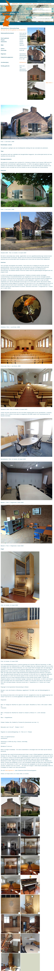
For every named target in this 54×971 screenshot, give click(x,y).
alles (34, 17)
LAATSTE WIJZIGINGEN (44, 3)
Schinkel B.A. (23, 62)
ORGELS (35, 3)
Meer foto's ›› (49, 82)
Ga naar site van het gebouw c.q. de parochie (13, 29)
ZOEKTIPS (15, 3)
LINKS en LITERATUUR (25, 3)
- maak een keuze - (38, 8)
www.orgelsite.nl (9, 770)
